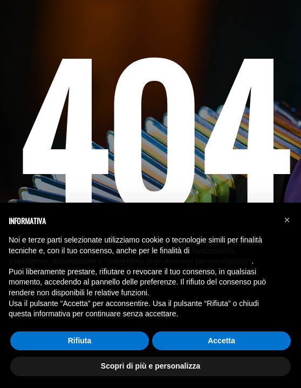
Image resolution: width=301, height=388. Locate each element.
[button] (287, 219)
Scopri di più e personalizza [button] (150, 366)
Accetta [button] (221, 340)
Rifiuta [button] (80, 340)
